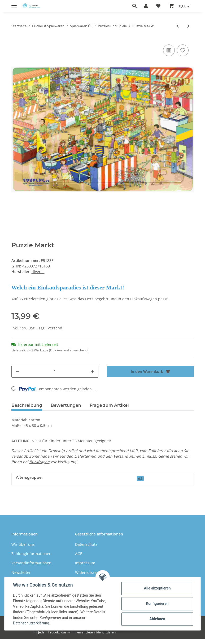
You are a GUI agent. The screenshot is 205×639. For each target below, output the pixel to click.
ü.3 (140, 478)
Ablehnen (157, 619)
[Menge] (55, 371)
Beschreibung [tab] (26, 405)
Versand (55, 327)
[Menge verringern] (17, 371)
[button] (135, 6)
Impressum (85, 562)
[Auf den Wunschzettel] (183, 50)
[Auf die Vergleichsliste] (169, 50)
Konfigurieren (157, 603)
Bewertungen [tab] (66, 405)
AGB (78, 553)
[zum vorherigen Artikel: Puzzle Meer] (177, 26)
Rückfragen (39, 461)
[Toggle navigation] (14, 3)
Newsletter (21, 572)
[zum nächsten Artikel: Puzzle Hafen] (188, 26)
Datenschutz (86, 544)
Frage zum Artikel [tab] (109, 405)
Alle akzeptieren (157, 588)
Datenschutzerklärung (31, 623)
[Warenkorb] (179, 6)
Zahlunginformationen (31, 553)
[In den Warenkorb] (150, 371)
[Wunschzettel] (158, 6)
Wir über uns (23, 544)
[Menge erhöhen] (92, 371)
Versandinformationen (31, 562)
